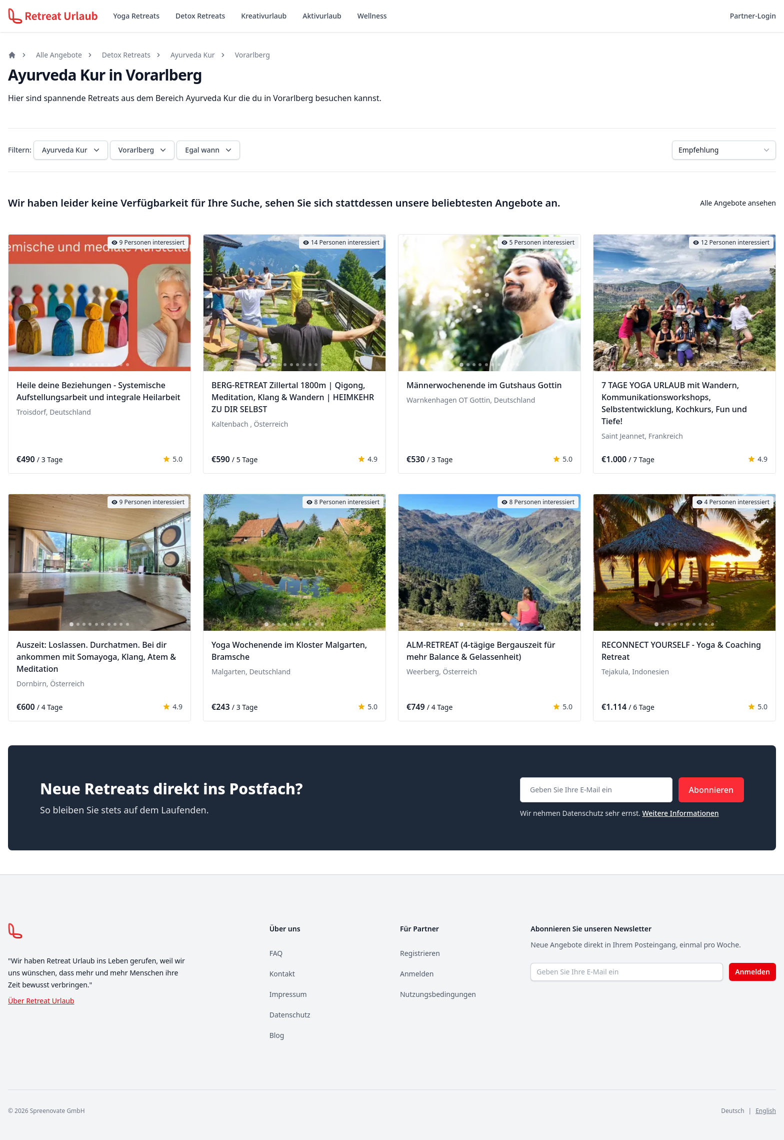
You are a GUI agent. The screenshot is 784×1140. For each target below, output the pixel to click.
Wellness (372, 16)
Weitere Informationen (680, 813)
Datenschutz (290, 1014)
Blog (277, 1035)
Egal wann (209, 150)
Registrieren (420, 953)
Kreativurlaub (263, 16)
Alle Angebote (59, 55)
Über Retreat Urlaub (41, 1000)
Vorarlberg (252, 55)
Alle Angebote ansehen (738, 203)
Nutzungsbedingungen (438, 994)
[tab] (72, 365)
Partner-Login (753, 16)
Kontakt (282, 973)
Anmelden (417, 973)
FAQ (276, 953)
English (766, 1110)
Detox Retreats (200, 16)
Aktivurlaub (321, 16)
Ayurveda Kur (192, 55)
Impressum (288, 994)
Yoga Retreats (137, 16)
